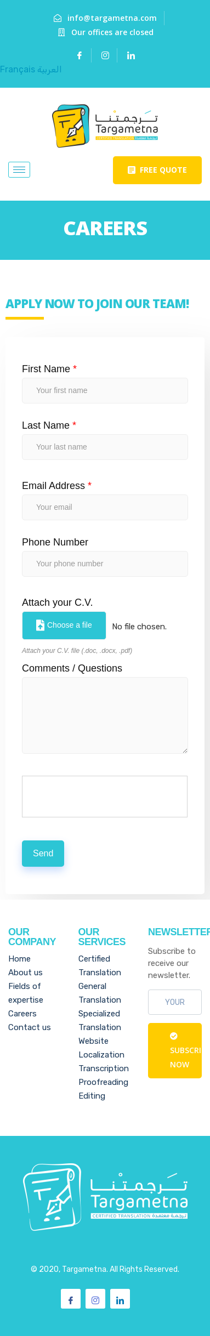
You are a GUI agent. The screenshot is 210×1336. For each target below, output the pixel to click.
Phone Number (55, 542)
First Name (49, 368)
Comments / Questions (72, 668)
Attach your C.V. (57, 602)
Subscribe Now (186, 1051)
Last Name (49, 425)
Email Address (57, 485)
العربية (49, 69)
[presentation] (105, 797)
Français (17, 69)
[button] (157, 170)
